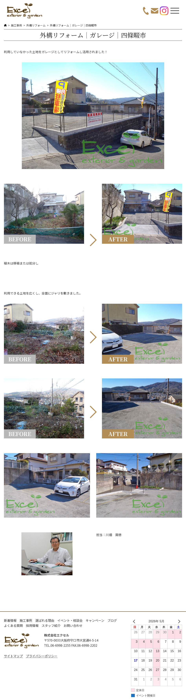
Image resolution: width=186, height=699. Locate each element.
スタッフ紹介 (51, 625)
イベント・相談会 (69, 620)
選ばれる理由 (44, 620)
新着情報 (10, 620)
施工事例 (16, 25)
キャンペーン (95, 620)
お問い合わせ (73, 625)
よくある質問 (13, 625)
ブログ (112, 620)
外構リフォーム (36, 25)
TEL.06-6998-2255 (57, 645)
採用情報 (32, 625)
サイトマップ (13, 656)
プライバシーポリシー (41, 656)
